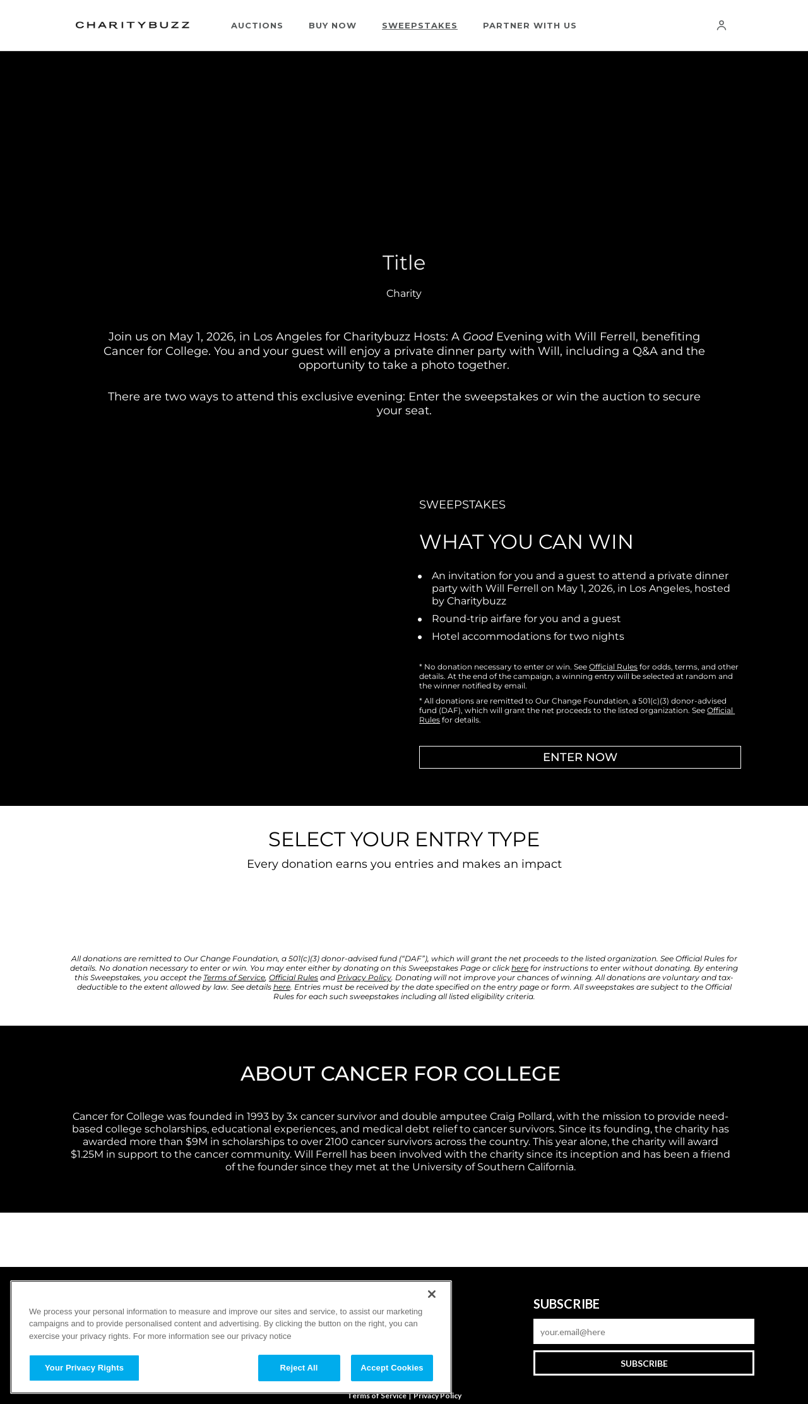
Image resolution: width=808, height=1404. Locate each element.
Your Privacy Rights (84, 1367)
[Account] (721, 25)
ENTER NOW (580, 757)
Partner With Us (530, 25)
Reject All (299, 1367)
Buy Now (333, 25)
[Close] (432, 1294)
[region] (231, 1337)
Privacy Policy (437, 1395)
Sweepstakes (420, 25)
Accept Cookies (391, 1367)
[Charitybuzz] (132, 25)
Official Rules (613, 666)
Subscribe (644, 1363)
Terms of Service (377, 1395)
